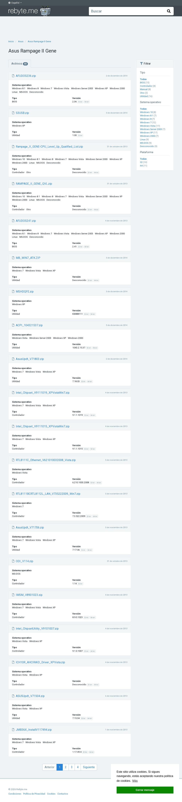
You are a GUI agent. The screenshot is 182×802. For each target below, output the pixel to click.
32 (141, 162)
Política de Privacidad (34, 793)
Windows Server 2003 (151, 129)
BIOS (142, 82)
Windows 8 (145, 119)
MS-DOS (144, 143)
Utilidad (144, 96)
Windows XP (146, 132)
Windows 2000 (147, 136)
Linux (142, 139)
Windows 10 (146, 112)
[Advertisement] (91, 27)
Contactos (62, 793)
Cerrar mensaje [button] (145, 790)
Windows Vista (147, 126)
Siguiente (89, 767)
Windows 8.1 (146, 115)
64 (141, 165)
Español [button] (14, 3)
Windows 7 (145, 122)
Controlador (146, 86)
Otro (142, 93)
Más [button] (135, 780)
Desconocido (147, 146)
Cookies (51, 793)
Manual (144, 89)
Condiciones (14, 793)
